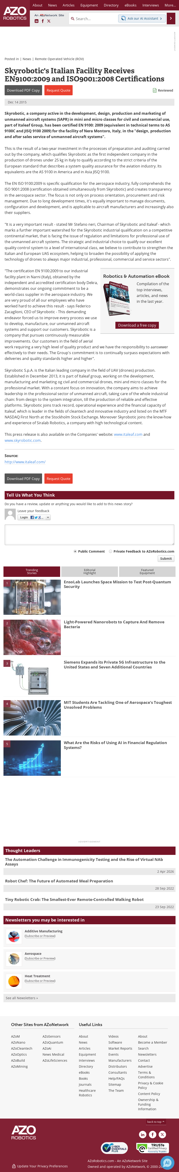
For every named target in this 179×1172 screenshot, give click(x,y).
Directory (86, 1066)
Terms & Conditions (146, 1074)
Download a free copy (137, 325)
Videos (113, 1036)
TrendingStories (32, 571)
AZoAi (47, 1048)
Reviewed (165, 90)
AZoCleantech (21, 1048)
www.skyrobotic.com (23, 440)
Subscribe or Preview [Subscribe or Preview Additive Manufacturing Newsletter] (40, 936)
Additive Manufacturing (43, 931)
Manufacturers (120, 1060)
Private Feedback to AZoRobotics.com (144, 551)
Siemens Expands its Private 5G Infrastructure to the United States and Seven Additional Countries (114, 664)
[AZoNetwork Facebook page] (43, 21)
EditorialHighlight (89, 571)
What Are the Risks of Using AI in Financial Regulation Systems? (115, 745)
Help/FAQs (116, 1078)
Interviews (87, 1060)
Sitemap (114, 1084)
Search (143, 1048)
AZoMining (19, 1066)
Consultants (117, 1072)
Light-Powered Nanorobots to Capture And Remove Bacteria (114, 624)
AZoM (15, 1036)
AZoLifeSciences (55, 1060)
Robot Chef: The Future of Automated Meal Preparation (59, 881)
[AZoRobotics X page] (49, 21)
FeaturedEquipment (147, 571)
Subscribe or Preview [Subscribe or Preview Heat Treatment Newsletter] (40, 981)
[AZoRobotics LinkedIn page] (36, 21)
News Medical (53, 1054)
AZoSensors (52, 1036)
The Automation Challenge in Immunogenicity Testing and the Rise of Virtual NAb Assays (84, 862)
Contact (144, 1060)
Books (83, 1078)
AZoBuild (18, 1060)
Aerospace (33, 953)
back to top (156, 1122)
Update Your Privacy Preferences (40, 1166)
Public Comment (91, 551)
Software (115, 1042)
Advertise (145, 1066)
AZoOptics (19, 1054)
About (83, 1036)
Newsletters (147, 1054)
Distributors (117, 1066)
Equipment (87, 1054)
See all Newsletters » (22, 998)
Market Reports (120, 1048)
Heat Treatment (37, 976)
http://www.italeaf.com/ (25, 461)
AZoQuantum (53, 1042)
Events (113, 1054)
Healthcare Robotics (87, 1092)
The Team (116, 1090)
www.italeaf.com (128, 434)
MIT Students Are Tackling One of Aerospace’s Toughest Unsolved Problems (118, 705)
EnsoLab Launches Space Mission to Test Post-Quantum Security (117, 584)
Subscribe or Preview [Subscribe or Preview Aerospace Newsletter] (40, 958)
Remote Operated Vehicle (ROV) (59, 59)
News (27, 59)
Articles (84, 1048)
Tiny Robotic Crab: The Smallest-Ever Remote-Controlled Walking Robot (74, 899)
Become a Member (152, 1042)
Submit (166, 558)
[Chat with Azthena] (167, 1163)
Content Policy (149, 1094)
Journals (85, 1084)
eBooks (84, 1072)
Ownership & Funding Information (148, 1104)
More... (170, 5)
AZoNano (18, 1042)
